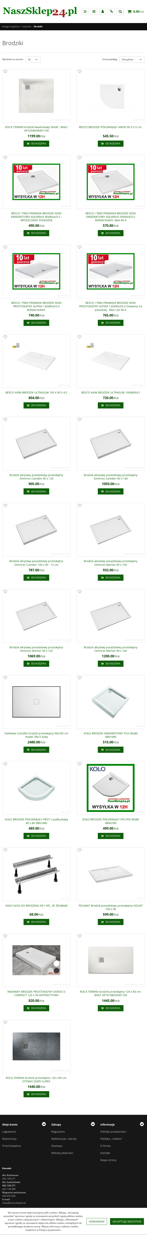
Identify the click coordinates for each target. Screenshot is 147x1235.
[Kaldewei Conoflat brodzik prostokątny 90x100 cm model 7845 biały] (36, 735)
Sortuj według (110, 59)
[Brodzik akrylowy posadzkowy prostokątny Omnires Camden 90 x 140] (110, 476)
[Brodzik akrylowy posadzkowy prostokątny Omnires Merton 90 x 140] (110, 649)
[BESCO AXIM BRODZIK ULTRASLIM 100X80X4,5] (110, 392)
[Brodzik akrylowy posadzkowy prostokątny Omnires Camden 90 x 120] (36, 476)
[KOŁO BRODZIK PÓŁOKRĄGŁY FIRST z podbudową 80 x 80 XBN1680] (36, 821)
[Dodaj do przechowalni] (5, 72)
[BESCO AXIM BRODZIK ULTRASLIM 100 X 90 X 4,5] (36, 392)
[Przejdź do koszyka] (138, 11)
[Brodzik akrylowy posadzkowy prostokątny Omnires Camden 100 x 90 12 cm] (36, 562)
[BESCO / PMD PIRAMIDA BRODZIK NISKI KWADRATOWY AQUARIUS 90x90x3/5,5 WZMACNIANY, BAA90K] (110, 217)
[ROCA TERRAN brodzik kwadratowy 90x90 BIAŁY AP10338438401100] (36, 128)
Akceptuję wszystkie (127, 1221)
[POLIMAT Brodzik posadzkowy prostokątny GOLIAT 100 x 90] (110, 907)
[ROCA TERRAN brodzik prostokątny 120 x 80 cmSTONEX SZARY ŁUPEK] (36, 1079)
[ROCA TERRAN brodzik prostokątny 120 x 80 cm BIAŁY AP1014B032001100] (110, 993)
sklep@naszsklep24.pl (14, 1202)
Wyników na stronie (13, 59)
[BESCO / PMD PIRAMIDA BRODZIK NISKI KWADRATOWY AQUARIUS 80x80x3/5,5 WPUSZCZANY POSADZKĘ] (36, 217)
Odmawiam (97, 1221)
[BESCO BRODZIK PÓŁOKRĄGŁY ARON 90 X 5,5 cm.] (110, 127)
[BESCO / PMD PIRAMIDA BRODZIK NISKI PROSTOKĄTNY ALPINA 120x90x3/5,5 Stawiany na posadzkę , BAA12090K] (110, 306)
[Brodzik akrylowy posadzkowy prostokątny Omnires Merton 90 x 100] (110, 562)
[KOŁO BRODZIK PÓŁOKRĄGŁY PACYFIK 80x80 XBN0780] (110, 821)
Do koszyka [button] (36, 144)
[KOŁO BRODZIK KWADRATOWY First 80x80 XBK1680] (110, 735)
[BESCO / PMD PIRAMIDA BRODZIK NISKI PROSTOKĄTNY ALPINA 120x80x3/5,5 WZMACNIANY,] (36, 306)
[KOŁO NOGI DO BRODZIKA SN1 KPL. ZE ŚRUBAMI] (36, 905)
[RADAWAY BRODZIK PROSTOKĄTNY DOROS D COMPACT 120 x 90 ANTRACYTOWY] (36, 993)
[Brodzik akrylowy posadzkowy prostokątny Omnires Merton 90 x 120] (36, 649)
